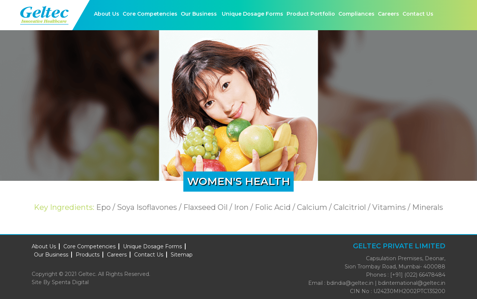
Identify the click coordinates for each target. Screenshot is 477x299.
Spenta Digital (70, 282)
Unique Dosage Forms (252, 13)
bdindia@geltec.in (350, 283)
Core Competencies (150, 13)
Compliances (356, 13)
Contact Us (417, 13)
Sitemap (182, 254)
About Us (106, 13)
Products (87, 254)
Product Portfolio (311, 13)
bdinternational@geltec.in (411, 283)
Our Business (199, 13)
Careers (388, 13)
